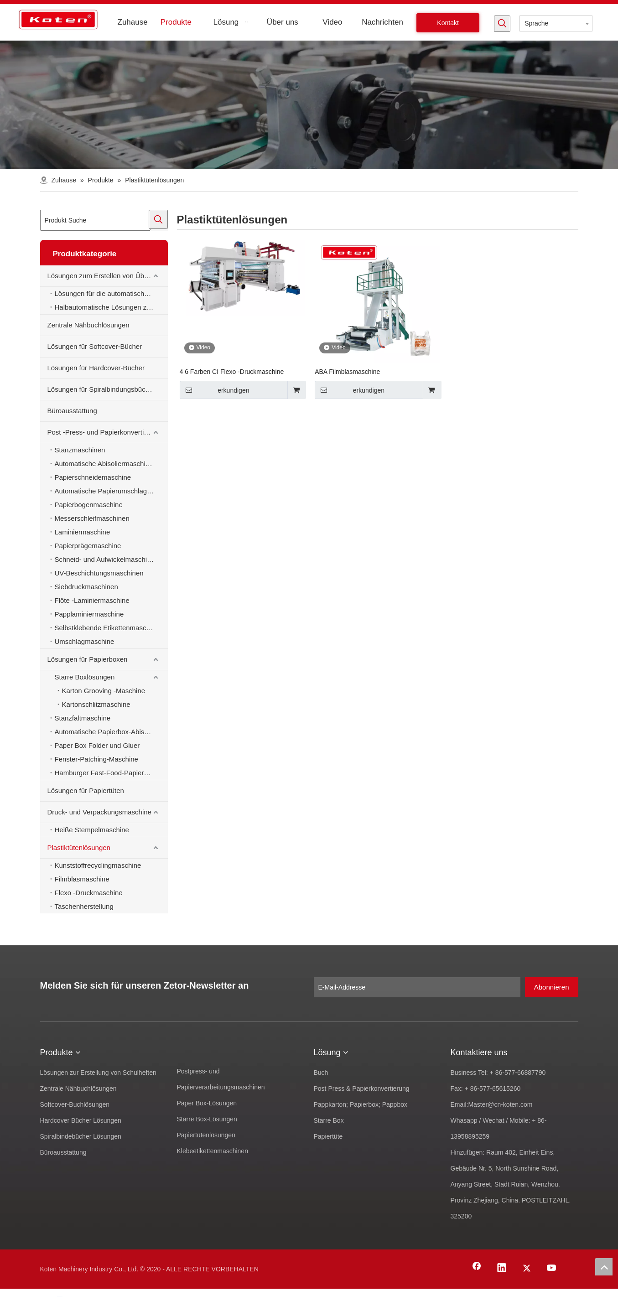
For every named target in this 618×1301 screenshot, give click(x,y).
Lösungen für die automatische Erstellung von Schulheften (111, 293)
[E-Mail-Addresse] (417, 987)
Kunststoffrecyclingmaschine (98, 865)
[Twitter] (526, 1268)
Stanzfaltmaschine (83, 718)
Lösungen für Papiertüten (85, 790)
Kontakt (447, 22)
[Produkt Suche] (95, 220)
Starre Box (329, 1120)
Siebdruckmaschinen (86, 587)
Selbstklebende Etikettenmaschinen (109, 628)
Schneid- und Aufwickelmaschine (105, 559)
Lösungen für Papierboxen (87, 659)
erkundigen (214, 390)
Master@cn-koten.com (500, 1104)
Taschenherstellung (84, 906)
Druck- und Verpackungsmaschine (99, 812)
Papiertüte (328, 1136)
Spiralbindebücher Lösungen (80, 1136)
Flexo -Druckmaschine (89, 893)
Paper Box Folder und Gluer (97, 745)
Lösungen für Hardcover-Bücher (96, 368)
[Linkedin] (501, 1268)
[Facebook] (476, 1268)
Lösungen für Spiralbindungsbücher (101, 389)
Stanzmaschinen (80, 450)
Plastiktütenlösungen (78, 847)
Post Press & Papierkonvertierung (362, 1088)
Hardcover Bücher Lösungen (80, 1120)
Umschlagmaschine (84, 641)
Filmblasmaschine (82, 879)
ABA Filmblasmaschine (347, 371)
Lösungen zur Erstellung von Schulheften (98, 1072)
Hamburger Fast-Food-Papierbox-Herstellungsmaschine (111, 773)
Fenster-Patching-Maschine (96, 759)
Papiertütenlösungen (206, 1135)
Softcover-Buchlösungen (75, 1104)
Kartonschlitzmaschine (96, 704)
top (604, 1266)
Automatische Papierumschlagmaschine (111, 491)
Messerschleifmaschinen (92, 518)
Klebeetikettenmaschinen (212, 1151)
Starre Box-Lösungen (207, 1119)
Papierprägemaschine (88, 545)
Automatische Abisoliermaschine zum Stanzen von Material (111, 463)
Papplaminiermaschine (89, 614)
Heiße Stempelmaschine (92, 830)
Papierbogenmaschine (89, 504)
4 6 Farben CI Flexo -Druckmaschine (232, 371)
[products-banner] (309, 105)
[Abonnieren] (551, 987)
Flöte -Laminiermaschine (92, 600)
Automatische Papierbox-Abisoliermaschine (111, 732)
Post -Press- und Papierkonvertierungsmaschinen (107, 432)
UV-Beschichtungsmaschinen (99, 573)
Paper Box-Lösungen (207, 1103)
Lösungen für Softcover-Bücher (94, 346)
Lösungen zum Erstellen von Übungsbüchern (107, 276)
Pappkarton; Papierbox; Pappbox (360, 1104)
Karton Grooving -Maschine (103, 691)
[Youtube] (552, 1268)
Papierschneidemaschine (93, 477)
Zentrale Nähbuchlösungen (88, 325)
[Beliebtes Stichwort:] (502, 24)
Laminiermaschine (82, 532)
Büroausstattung (72, 411)
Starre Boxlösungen (85, 677)
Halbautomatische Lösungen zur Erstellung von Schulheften (111, 307)
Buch (321, 1072)
